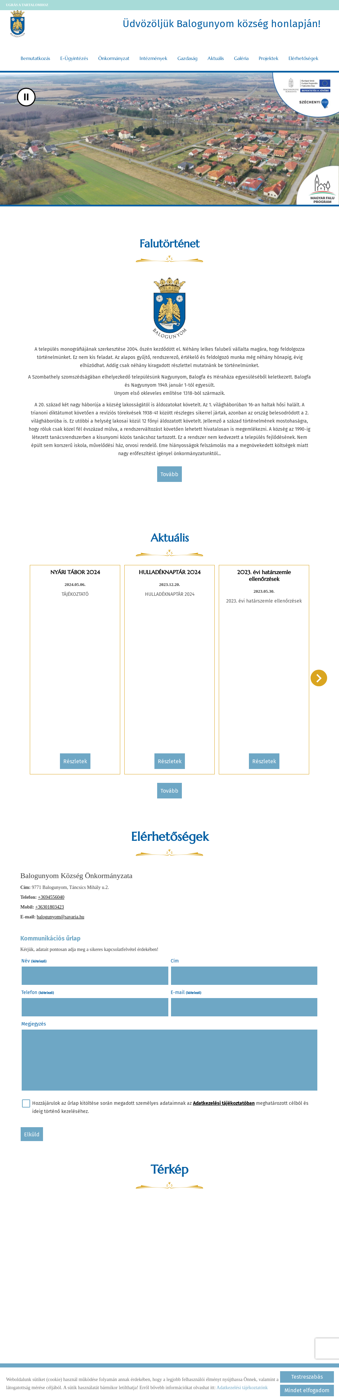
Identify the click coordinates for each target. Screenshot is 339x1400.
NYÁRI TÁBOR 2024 (75, 572)
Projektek (268, 58)
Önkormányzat (113, 58)
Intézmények (153, 58)
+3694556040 (51, 897)
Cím (175, 961)
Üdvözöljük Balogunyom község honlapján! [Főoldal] (221, 24)
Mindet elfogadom (307, 1390)
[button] (319, 678)
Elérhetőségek (303, 58)
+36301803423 (49, 907)
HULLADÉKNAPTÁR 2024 (169, 572)
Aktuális (216, 58)
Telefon (37, 992)
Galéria (241, 58)
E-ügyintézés (74, 58)
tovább (169, 474)
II (26, 97)
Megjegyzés (33, 1024)
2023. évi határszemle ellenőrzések (264, 575)
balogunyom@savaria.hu (60, 916)
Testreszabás (307, 1377)
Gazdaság (187, 58)
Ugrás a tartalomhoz (27, 5)
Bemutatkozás (35, 58)
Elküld (32, 1134)
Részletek (75, 761)
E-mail (186, 992)
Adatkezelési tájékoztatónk (242, 1387)
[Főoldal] (17, 23)
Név (34, 961)
